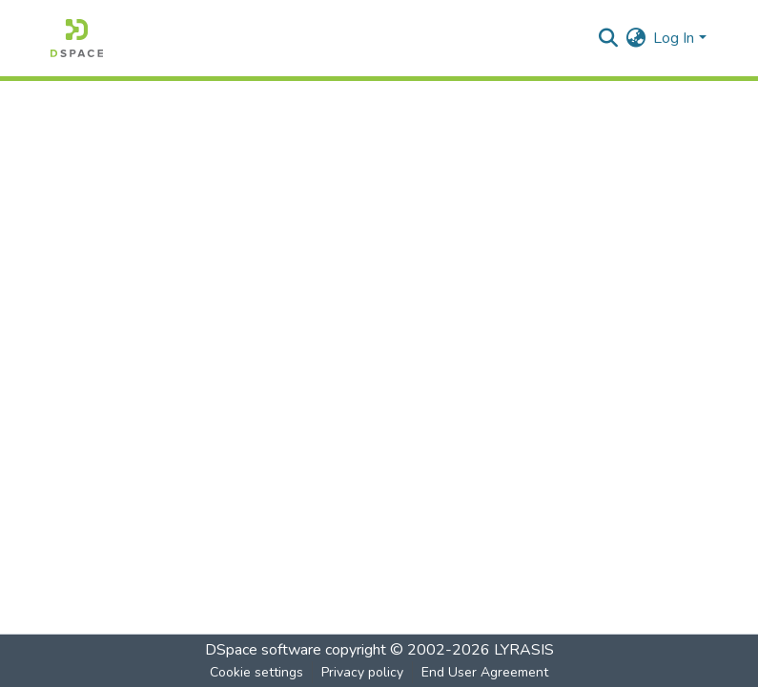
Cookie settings (256, 672)
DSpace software (263, 649)
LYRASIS (524, 649)
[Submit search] (608, 38)
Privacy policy (362, 672)
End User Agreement (484, 672)
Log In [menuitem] (673, 38)
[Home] (77, 38)
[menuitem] (635, 38)
